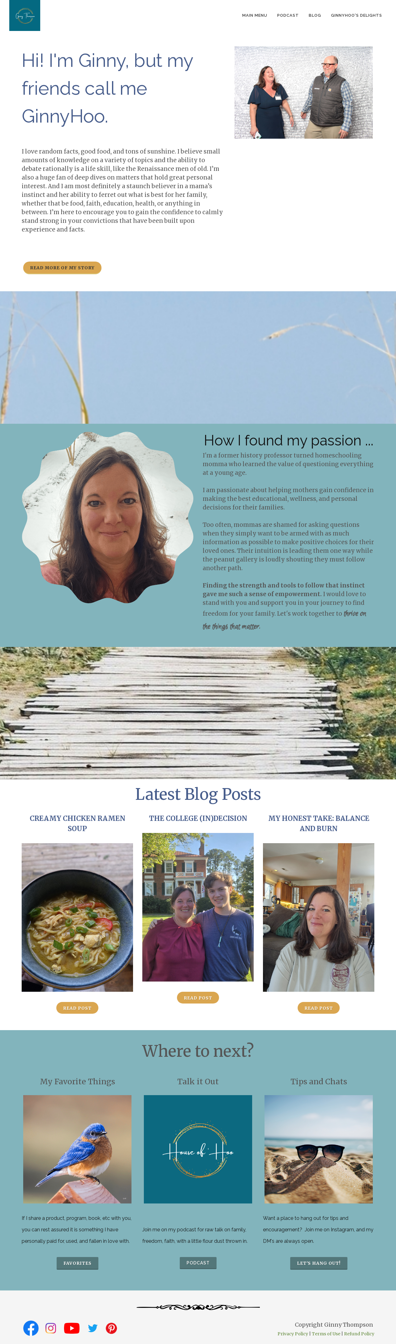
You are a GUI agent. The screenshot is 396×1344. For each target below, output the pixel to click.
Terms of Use (326, 1334)
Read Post (77, 1008)
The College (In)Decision (198, 818)
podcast (288, 15)
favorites (77, 1263)
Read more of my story (62, 268)
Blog (315, 15)
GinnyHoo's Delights (356, 15)
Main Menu (254, 15)
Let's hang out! (319, 1263)
